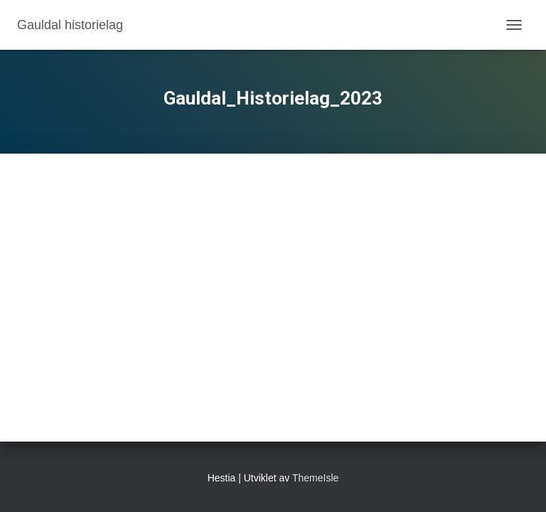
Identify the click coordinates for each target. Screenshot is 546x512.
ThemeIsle (315, 478)
